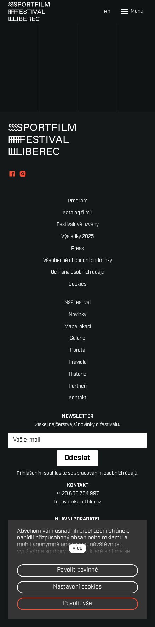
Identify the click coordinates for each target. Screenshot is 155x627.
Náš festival (77, 302)
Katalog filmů (77, 213)
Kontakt (77, 398)
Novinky (77, 314)
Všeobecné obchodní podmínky (77, 260)
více (77, 548)
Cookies (77, 284)
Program (77, 201)
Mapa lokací (77, 326)
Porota (77, 350)
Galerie (77, 338)
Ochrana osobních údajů (77, 272)
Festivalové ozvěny (78, 224)
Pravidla (78, 362)
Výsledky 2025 (77, 236)
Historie (77, 374)
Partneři (78, 386)
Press (77, 248)
